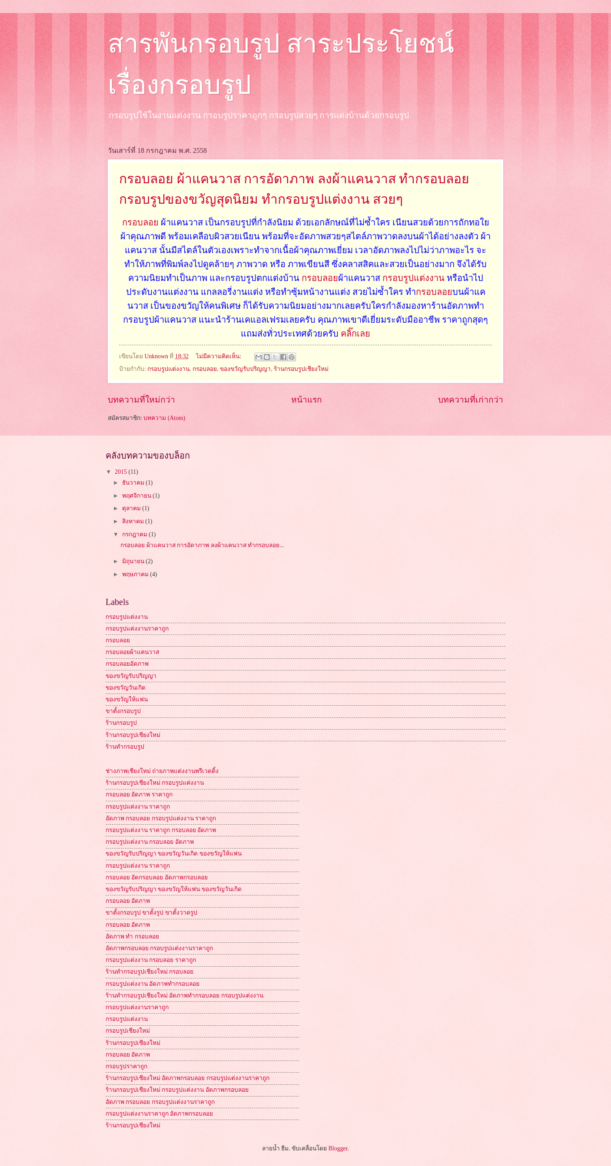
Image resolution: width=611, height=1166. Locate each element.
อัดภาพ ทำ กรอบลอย (132, 936)
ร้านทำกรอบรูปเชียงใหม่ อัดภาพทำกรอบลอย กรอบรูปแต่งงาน (184, 995)
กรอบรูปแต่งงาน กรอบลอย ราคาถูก (151, 960)
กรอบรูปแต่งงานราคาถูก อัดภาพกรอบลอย (159, 1113)
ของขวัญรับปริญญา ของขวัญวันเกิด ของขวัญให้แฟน (174, 853)
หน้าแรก (306, 399)
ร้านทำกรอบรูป (125, 746)
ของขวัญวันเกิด (126, 687)
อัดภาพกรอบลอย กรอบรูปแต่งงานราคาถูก (159, 948)
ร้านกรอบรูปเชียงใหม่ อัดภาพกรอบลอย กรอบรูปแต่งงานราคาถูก (187, 1078)
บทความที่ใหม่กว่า (141, 399)
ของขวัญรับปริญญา (245, 369)
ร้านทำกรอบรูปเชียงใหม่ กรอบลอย (149, 971)
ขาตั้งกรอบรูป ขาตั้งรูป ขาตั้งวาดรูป (151, 912)
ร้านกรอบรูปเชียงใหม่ (301, 369)
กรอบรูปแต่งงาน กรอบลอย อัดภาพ (150, 842)
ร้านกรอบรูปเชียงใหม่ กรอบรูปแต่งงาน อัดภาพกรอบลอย (177, 1090)
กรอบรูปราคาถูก (126, 1066)
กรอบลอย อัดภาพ (128, 901)
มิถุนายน (134, 561)
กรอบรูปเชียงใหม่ (128, 1030)
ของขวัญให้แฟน (127, 699)
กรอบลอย (140, 222)
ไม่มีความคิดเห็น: (219, 356)
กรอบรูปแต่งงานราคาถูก (137, 628)
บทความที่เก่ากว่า (470, 399)
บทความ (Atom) (164, 418)
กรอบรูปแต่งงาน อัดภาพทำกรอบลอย (152, 984)
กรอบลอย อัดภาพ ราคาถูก (139, 794)
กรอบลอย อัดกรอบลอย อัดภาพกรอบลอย (157, 877)
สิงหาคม (133, 521)
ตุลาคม (132, 508)
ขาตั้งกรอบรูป (123, 711)
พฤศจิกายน (137, 495)
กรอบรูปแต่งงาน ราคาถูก (138, 806)
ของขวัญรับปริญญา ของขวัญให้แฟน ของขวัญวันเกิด (174, 889)
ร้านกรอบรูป (121, 723)
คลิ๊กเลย (354, 333)
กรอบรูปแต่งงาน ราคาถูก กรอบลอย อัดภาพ (161, 830)
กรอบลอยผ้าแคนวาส (132, 652)
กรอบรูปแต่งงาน (413, 278)
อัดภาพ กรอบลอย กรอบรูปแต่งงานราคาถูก (160, 1102)
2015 (121, 472)
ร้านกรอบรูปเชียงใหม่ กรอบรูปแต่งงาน (155, 783)
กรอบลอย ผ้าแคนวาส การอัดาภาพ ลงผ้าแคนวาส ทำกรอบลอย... (202, 545)
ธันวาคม (134, 482)
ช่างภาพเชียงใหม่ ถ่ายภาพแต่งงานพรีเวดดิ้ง (162, 771)
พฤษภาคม (136, 574)
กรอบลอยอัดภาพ (127, 664)
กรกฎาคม (135, 534)
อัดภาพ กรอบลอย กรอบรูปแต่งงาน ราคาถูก (161, 818)
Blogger (338, 1148)
